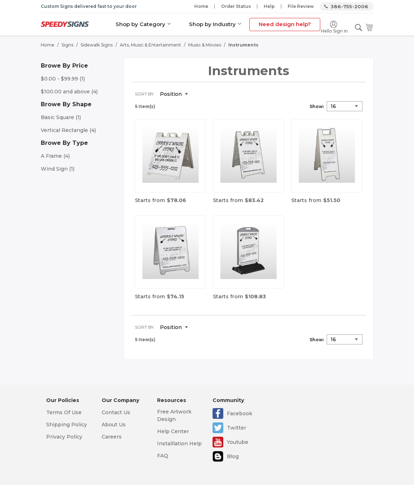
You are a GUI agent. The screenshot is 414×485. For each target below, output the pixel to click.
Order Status (236, 6)
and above (69, 91)
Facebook (239, 413)
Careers (112, 436)
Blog (233, 456)
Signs (67, 45)
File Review (301, 6)
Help (269, 6)
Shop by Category (140, 24)
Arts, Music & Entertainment (150, 45)
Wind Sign (57, 168)
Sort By (144, 94)
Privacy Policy (64, 436)
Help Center (173, 431)
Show (316, 106)
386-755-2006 (349, 6)
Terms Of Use (64, 412)
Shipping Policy (66, 424)
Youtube (237, 442)
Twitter (236, 428)
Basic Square (61, 117)
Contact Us (116, 412)
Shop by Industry (212, 24)
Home (201, 6)
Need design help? (285, 24)
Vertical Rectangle (68, 130)
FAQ (162, 455)
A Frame (55, 156)
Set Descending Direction (198, 94)
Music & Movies (204, 45)
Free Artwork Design (174, 415)
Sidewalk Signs (97, 45)
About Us (114, 424)
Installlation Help (179, 443)
